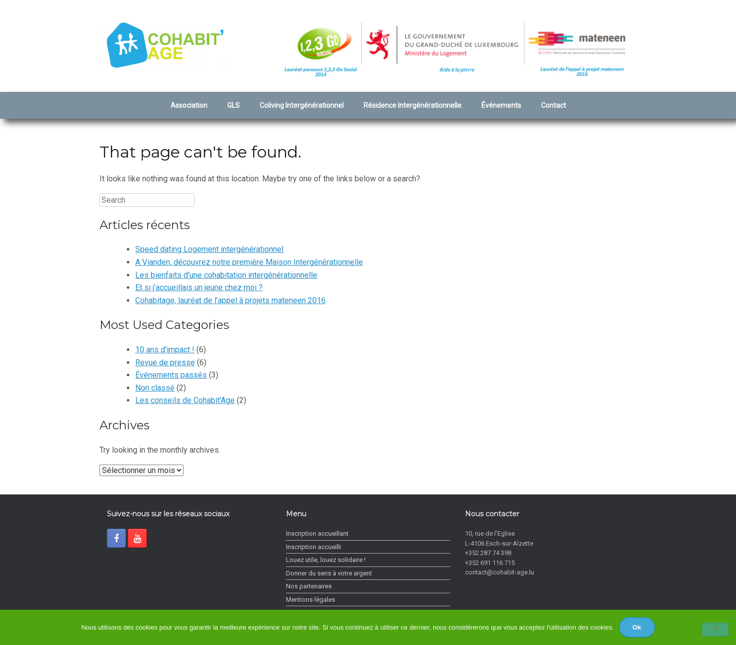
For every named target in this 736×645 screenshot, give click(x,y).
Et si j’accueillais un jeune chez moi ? (199, 287)
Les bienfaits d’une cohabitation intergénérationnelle (226, 275)
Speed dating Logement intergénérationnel (209, 249)
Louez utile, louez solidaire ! (326, 560)
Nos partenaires (309, 586)
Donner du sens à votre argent (329, 573)
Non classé (155, 388)
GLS (233, 105)
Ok (637, 627)
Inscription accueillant (317, 533)
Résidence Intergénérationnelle (412, 105)
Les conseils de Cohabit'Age (185, 400)
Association (189, 105)
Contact (553, 105)
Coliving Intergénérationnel (302, 105)
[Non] (715, 630)
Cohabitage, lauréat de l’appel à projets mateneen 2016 (230, 300)
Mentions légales (310, 599)
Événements (501, 105)
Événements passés (171, 375)
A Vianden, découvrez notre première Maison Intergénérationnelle (249, 262)
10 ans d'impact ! (164, 349)
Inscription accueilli (313, 547)
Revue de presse (165, 362)
